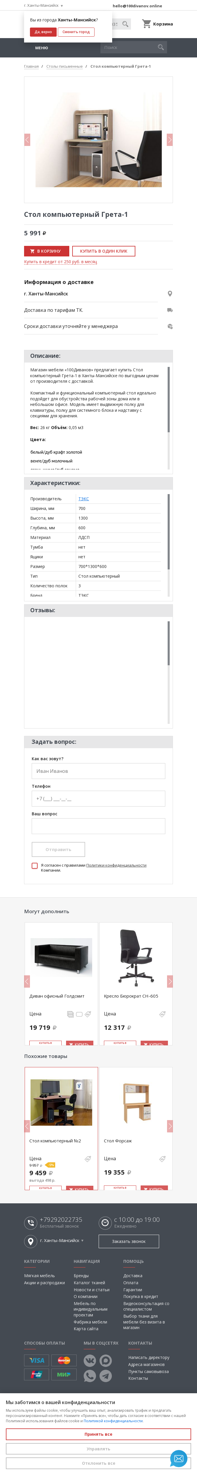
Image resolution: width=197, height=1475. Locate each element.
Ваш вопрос (44, 813)
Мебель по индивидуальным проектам (90, 1309)
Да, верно (43, 31)
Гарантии (132, 1289)
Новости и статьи (92, 1289)
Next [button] (170, 140)
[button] (161, 47)
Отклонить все (98, 1463)
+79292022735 (61, 1220)
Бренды (81, 1275)
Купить (82, 1044)
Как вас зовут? (47, 758)
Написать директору (148, 1357)
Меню (41, 47)
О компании (85, 1296)
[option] (98, 140)
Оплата (130, 1282)
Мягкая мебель (39, 1275)
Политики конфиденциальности (116, 865)
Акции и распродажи (44, 1282)
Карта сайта (86, 1328)
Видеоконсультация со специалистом (146, 1306)
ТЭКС (83, 498)
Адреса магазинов (146, 1364)
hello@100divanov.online (137, 5)
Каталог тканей (89, 1282)
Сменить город (76, 31)
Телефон (41, 786)
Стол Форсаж (118, 1141)
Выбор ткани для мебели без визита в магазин (144, 1321)
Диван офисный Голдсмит (57, 996)
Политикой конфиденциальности (113, 1420)
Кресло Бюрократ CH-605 (131, 996)
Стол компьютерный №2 (55, 1141)
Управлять (98, 1449)
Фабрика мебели (90, 1322)
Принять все (98, 1434)
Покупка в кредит (140, 1296)
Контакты (138, 1378)
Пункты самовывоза (148, 1371)
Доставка (132, 1275)
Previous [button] (27, 140)
